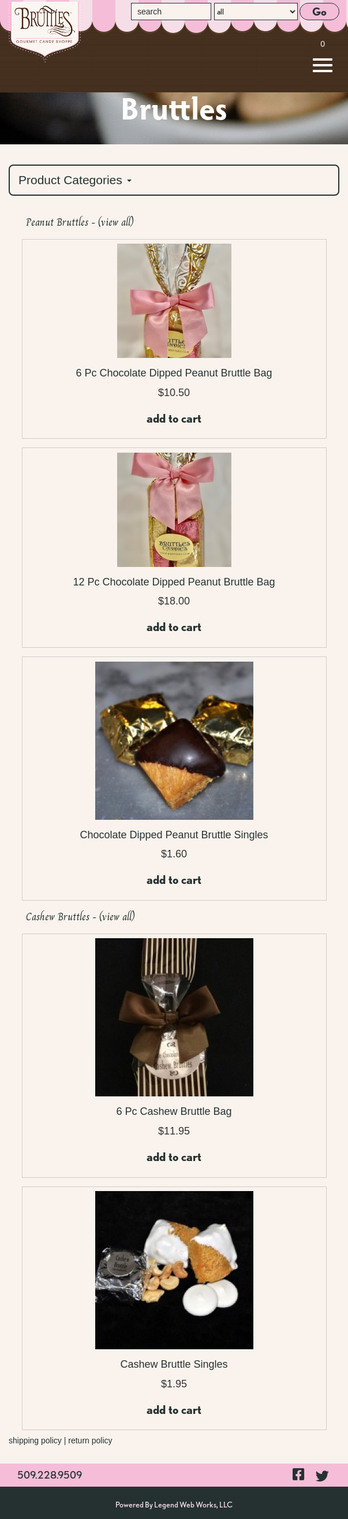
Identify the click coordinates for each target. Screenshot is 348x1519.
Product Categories (75, 179)
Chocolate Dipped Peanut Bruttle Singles (174, 835)
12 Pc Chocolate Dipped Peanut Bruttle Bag (174, 582)
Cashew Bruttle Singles (173, 1364)
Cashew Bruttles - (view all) (80, 917)
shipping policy (35, 1440)
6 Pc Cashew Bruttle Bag (173, 1111)
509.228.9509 (49, 1475)
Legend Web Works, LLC (193, 1504)
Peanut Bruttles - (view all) (80, 222)
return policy (90, 1440)
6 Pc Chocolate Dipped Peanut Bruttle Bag (174, 373)
